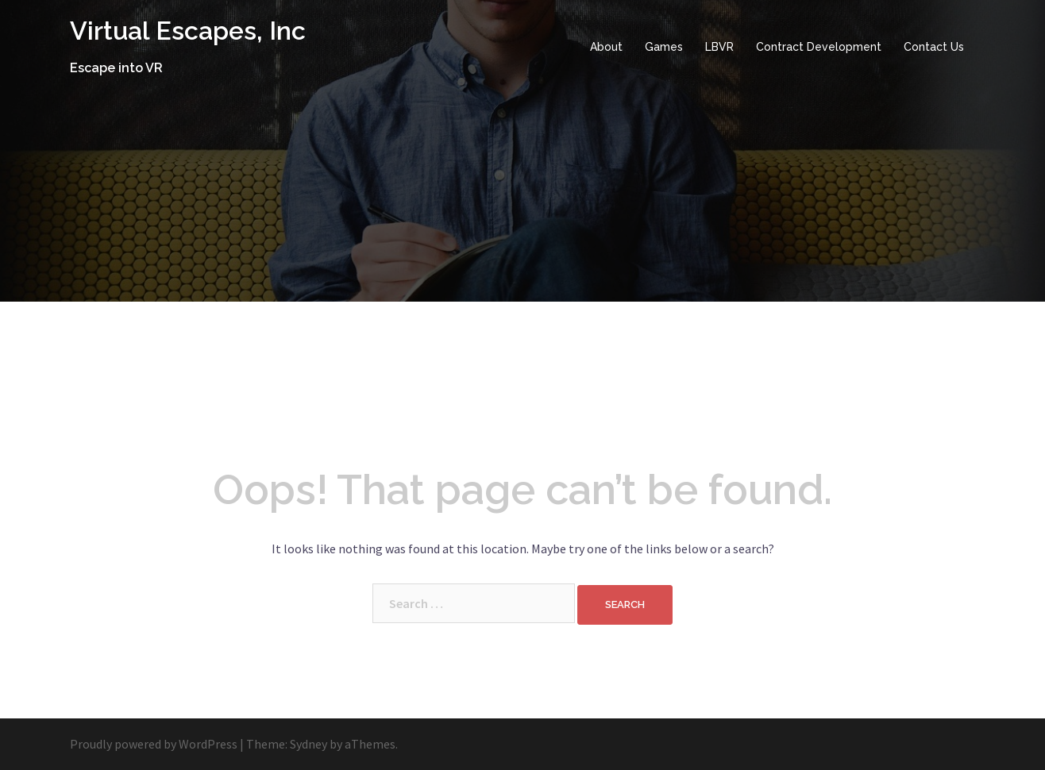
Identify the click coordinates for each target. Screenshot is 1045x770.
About (606, 46)
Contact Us (934, 46)
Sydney (308, 744)
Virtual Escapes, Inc (188, 30)
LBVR (719, 46)
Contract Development (818, 46)
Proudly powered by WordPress (153, 744)
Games (664, 46)
